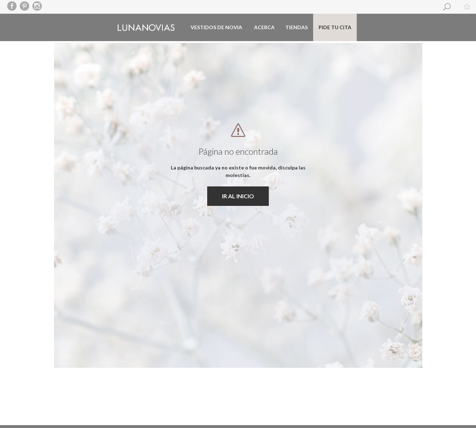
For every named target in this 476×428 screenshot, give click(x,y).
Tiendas (296, 27)
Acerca (264, 27)
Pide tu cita (335, 27)
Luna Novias (146, 27)
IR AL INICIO (238, 196)
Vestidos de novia (216, 27)
